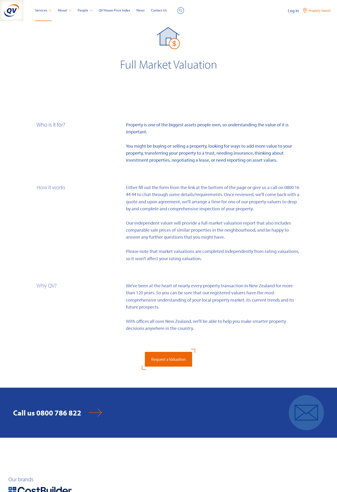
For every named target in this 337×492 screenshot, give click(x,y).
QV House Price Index (114, 10)
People (85, 10)
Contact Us (159, 10)
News (140, 10)
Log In (293, 10)
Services (43, 10)
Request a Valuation (168, 359)
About (64, 10)
